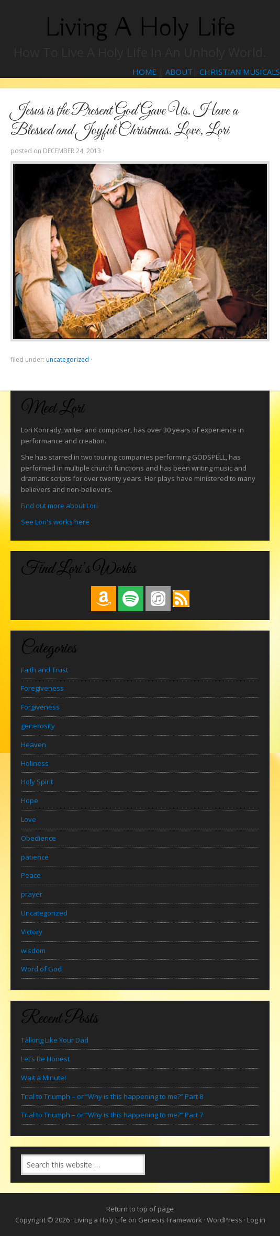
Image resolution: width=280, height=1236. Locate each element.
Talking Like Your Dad (54, 1040)
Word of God (41, 969)
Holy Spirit (37, 781)
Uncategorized (67, 359)
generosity (38, 725)
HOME (144, 71)
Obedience (38, 838)
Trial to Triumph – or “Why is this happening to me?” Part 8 (112, 1096)
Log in (256, 1219)
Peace (31, 875)
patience (35, 857)
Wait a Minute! (43, 1077)
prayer (31, 894)
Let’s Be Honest (45, 1058)
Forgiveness (40, 707)
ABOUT (179, 71)
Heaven (33, 744)
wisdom (33, 950)
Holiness (35, 763)
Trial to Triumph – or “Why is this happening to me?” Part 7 (112, 1114)
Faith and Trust (44, 669)
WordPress (224, 1219)
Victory (31, 931)
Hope (29, 800)
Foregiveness (42, 688)
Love (28, 819)
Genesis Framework (170, 1219)
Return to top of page (140, 1209)
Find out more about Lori (59, 505)
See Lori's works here (55, 522)
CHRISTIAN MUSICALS (239, 71)
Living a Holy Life (140, 27)
